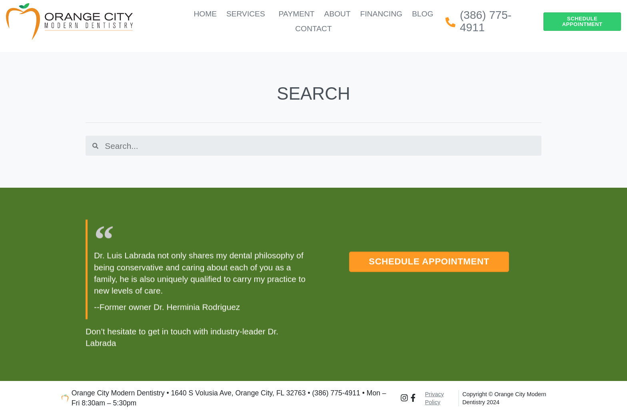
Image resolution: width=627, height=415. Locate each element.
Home (205, 14)
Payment (297, 14)
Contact (313, 28)
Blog (422, 14)
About (337, 14)
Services (247, 14)
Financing (381, 14)
